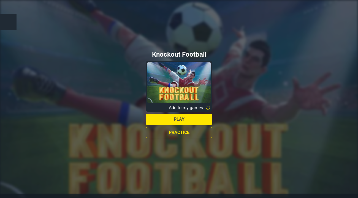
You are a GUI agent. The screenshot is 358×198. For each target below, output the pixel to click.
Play (179, 119)
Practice (179, 132)
